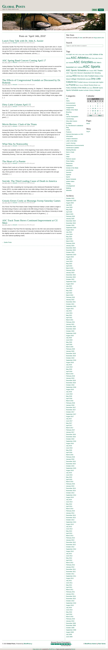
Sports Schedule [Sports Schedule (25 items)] (72, 90)
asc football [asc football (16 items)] (69, 62)
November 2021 (71, 302)
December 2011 (71, 569)
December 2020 (71, 326)
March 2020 (69, 347)
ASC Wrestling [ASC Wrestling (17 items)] (96, 73)
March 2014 (69, 508)
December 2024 (71, 221)
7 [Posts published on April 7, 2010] (95, 106)
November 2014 (71, 490)
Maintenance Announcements (75, 145)
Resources (69, 163)
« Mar (90, 115)
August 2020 (70, 335)
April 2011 (69, 587)
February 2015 (70, 484)
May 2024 (69, 236)
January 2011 (70, 594)
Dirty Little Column (71, 121)
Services (68, 172)
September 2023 (71, 254)
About (101, 9)
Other (67, 156)
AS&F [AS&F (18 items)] (70, 54)
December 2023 (71, 248)
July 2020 (69, 338)
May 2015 (69, 477)
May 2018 (69, 396)
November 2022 (71, 277)
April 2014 (69, 506)
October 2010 (70, 601)
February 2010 (70, 619)
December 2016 (71, 434)
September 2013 (71, 522)
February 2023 (70, 270)
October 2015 (70, 466)
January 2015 (70, 486)
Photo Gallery (70, 161)
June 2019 (69, 367)
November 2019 (71, 356)
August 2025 (70, 203)
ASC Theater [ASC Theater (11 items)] (89, 70)
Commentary (70, 119)
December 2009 (71, 623)
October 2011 (70, 574)
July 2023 (69, 259)
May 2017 (69, 423)
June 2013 (69, 529)
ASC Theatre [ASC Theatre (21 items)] (98, 70)
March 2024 (69, 241)
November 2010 (71, 598)
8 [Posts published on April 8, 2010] (97, 106)
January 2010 (70, 621)
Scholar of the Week (72, 168)
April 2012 (69, 560)
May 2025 (69, 209)
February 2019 (70, 376)
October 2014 (70, 493)
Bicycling (68, 112)
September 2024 (71, 227)
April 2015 (69, 479)
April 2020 (69, 344)
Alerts (68, 101)
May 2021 (69, 315)
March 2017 (69, 428)
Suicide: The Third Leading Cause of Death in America (29, 181)
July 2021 (69, 311)
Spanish (68, 174)
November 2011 (71, 571)
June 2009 (69, 637)
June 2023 (69, 261)
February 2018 (70, 403)
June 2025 (69, 207)
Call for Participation (72, 116)
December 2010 (71, 596)
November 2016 (71, 437)
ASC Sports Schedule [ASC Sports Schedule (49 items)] (76, 70)
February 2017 (70, 430)
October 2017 (70, 412)
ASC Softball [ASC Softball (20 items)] (78, 67)
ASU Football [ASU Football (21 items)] (89, 76)
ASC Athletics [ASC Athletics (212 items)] (79, 57)
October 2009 (70, 628)
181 (67, 98)
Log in (88, 131)
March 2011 (69, 589)
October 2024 (70, 225)
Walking (68, 188)
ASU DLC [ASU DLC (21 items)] (80, 76)
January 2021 (70, 324)
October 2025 (70, 198)
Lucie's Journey (70, 143)
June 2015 (69, 475)
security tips (69, 170)
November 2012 (71, 544)
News (67, 154)
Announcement (70, 103)
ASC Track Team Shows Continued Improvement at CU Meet (30, 221)
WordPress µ (28, 643)
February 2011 (70, 592)
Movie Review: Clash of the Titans (19, 124)
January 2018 (70, 405)
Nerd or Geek (70, 152)
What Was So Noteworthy (15, 144)
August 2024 (70, 230)
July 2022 (69, 286)
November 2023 (71, 250)
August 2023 (70, 257)
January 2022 (70, 299)
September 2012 (71, 549)
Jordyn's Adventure (72, 138)
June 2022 (69, 288)
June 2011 (69, 583)
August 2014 (70, 497)
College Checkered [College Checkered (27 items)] (77, 79)
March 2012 (69, 562)
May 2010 (69, 612)
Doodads (69, 123)
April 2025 (69, 212)
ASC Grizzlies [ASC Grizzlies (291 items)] (83, 62)
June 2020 (69, 340)
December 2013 (71, 515)
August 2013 (70, 524)
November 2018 (71, 383)
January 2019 (70, 378)
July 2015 (69, 473)
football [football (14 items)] (80, 82)
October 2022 (70, 279)
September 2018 (71, 387)
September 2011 (71, 576)
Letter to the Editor (71, 141)
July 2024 (69, 232)
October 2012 (70, 547)
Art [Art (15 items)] (67, 54)
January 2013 (70, 540)
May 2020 (69, 342)
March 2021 (69, 320)
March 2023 (69, 268)
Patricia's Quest (71, 159)
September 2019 (71, 360)
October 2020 (70, 331)
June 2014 (69, 502)
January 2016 (70, 459)
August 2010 (70, 605)
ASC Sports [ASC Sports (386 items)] (91, 66)
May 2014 (69, 504)
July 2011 (69, 580)
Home (94, 9)
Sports (68, 177)
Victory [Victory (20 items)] (91, 90)
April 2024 (69, 239)
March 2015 (69, 481)
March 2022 (69, 295)
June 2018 (69, 394)
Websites (69, 190)
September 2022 (71, 281)
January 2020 (70, 351)
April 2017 (69, 425)
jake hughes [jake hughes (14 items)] (99, 82)
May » (100, 115)
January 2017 (70, 432)
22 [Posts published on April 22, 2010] (97, 110)
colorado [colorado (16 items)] (88, 79)
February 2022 (70, 297)
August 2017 (70, 416)
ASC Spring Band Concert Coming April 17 (24, 60)
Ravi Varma (102, 643)
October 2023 (70, 252)
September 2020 (71, 333)
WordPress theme (90, 643)
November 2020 (71, 329)
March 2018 (69, 401)
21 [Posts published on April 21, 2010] (95, 110)
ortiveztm (14, 42)
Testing (68, 183)
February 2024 (70, 243)
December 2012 (71, 542)
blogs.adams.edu (99, 37)
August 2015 (70, 470)
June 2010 (69, 610)
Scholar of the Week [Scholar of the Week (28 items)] (78, 88)
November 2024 (71, 223)
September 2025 (71, 200)
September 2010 (71, 603)
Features (68, 132)
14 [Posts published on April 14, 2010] (95, 108)
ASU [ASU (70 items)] (74, 75)
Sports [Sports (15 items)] (101, 88)
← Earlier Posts (7, 242)
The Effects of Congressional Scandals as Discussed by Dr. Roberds (31, 81)
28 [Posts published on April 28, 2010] (95, 113)
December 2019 (71, 353)
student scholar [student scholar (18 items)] (84, 90)
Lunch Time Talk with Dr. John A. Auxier (22, 40)
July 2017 (69, 419)
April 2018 (69, 398)
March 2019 (69, 374)
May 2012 (69, 558)
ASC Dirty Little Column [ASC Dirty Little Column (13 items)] (95, 58)
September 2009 (71, 630)
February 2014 (70, 511)
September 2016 (71, 441)
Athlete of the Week (72, 110)
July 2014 (69, 499)
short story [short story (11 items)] (89, 88)
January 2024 (70, 245)
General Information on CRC (74, 134)
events (68, 130)
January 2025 (70, 218)
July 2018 (69, 392)
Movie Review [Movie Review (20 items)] (89, 85)
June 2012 (69, 556)
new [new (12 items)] (99, 85)
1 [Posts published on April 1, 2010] (97, 103)
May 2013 (69, 531)
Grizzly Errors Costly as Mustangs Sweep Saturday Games (31, 200)
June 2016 (69, 448)
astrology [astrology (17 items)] (69, 76)
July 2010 (69, 607)
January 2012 (70, 567)
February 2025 (70, 216)
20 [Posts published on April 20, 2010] (93, 110)
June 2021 (69, 313)
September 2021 (71, 306)
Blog (67, 114)
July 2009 (69, 634)
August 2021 (70, 308)
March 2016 (69, 455)
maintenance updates (72, 147)
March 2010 (69, 616)
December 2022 (71, 275)
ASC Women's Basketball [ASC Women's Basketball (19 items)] (82, 73)
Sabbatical (69, 165)
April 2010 (69, 614)
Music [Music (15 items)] (96, 85)
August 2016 (70, 443)
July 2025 (69, 205)
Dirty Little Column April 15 (16, 104)
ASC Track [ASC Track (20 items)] (69, 73)
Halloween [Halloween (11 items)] (85, 82)
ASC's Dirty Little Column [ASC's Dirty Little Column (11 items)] (82, 54)
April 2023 (69, 266)
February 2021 (70, 322)
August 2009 (70, 632)
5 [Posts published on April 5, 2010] (90, 106)
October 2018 (70, 385)
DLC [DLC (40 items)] (76, 82)
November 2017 (71, 410)
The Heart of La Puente (13, 161)
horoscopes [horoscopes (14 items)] (92, 82)
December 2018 (71, 380)
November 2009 (71, 625)
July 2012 (69, 553)
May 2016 (69, 450)
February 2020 (70, 349)
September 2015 (71, 468)
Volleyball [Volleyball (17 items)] (97, 90)
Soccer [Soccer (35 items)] (96, 88)
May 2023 (69, 263)
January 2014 (70, 513)
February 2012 (70, 565)
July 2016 (69, 446)
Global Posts (13, 6)
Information (69, 136)
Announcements (71, 105)
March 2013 (69, 535)
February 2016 (70, 457)
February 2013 (70, 538)
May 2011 (69, 585)
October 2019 (70, 358)
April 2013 (69, 533)
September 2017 (71, 414)
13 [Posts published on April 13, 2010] (93, 108)
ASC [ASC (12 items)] (73, 54)
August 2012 (70, 551)
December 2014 (71, 488)
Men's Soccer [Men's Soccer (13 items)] (80, 85)
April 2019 (69, 371)
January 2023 (70, 272)
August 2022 (70, 284)
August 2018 (70, 389)
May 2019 (69, 369)
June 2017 (69, 421)
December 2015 (71, 461)
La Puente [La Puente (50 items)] (71, 85)
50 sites (80, 37)
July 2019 (69, 365)
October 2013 (70, 520)
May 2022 (69, 290)
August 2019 (70, 362)
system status (70, 181)
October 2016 (70, 439)
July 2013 (69, 526)
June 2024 (69, 234)
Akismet (73, 649)
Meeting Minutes (71, 150)
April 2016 (69, 452)
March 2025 (69, 214)
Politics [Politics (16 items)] (68, 88)
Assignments (70, 107)
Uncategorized (70, 186)
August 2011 (70, 578)
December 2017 (71, 407)
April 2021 (69, 317)
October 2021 (70, 304)
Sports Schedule (71, 179)
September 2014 (71, 495)
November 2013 (71, 517)
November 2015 (71, 464)
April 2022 (69, 293)
